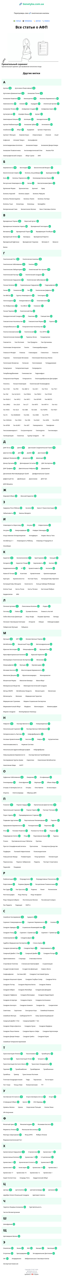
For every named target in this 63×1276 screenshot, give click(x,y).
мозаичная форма (9, 680)
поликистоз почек (38, 830)
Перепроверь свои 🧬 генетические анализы (31, 13)
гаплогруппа (40, 430)
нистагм (29, 739)
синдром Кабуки (9, 990)
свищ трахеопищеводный (44, 1016)
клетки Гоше (7, 589)
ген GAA (34, 410)
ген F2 (5, 415)
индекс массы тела (48, 535)
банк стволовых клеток (48, 209)
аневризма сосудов (30, 109)
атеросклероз (37, 135)
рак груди (8, 889)
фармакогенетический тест (12, 1140)
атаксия (48, 135)
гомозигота (7, 342)
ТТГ (42, 1085)
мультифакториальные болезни (15, 654)
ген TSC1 (54, 389)
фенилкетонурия (27, 1124)
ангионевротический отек (33, 150)
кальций (54, 558)
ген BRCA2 (8, 295)
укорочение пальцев (33, 1107)
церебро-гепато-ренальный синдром (16, 1195)
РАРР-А (28, 905)
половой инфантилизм (22, 851)
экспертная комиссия (11, 1264)
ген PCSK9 (48, 394)
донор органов (10, 463)
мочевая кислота (10, 670)
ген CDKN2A (7, 420)
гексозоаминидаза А (10, 430)
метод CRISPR (8, 691)
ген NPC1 (27, 399)
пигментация (53, 857)
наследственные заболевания (38, 729)
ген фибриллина (10, 305)
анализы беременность (49, 98)
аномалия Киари (32, 145)
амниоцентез (30, 98)
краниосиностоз (19, 579)
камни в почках (10, 573)
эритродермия (23, 1253)
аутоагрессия (9, 114)
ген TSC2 (45, 389)
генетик (33, 264)
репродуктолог (26, 879)
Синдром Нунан (30, 1026)
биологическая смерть (12, 172)
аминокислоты (9, 103)
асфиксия (6, 140)
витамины (8, 231)
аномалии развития (12, 98)
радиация (18, 905)
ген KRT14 (45, 404)
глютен (26, 347)
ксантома (23, 573)
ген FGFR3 (44, 410)
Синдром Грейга (29, 1036)
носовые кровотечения (12, 739)
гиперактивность (26, 300)
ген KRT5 (35, 404)
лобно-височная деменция (12, 617)
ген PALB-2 (7, 399)
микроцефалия (29, 649)
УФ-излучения (8, 1112)
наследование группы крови (13, 760)
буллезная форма (9, 188)
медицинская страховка (11, 701)
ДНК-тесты (8, 447)
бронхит (35, 188)
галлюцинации (8, 436)
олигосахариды (18, 793)
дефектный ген (8, 479)
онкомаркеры (9, 782)
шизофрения (9, 1224)
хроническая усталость (28, 1162)
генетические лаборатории (14, 269)
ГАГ (43, 436)
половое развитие (20, 830)
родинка (34, 889)
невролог (8, 723)
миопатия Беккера (26, 680)
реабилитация (10, 879)
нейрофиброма (39, 750)
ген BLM (37, 420)
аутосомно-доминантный (13, 93)
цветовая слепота (39, 1195)
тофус (28, 1080)
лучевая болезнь (32, 611)
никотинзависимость (10, 744)
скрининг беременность (37, 922)
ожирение (32, 777)
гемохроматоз (38, 425)
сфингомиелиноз (9, 959)
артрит (39, 114)
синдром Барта (30, 948)
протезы (39, 841)
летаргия (32, 622)
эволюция (52, 1248)
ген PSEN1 (38, 394)
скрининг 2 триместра (29, 932)
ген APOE (56, 420)
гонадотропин (45, 337)
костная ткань (33, 579)
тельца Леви (18, 1085)
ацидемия (31, 130)
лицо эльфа (30, 617)
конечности (29, 584)
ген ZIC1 (36, 389)
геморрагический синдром (14, 316)
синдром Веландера (28, 995)
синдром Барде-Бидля (46, 995)
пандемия (17, 867)
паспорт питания (50, 810)
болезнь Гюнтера (44, 199)
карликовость (39, 563)
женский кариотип (28, 496)
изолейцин (7, 546)
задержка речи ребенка (12, 508)
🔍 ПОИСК (46, 21)
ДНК (21, 452)
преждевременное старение (30, 815)
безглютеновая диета (46, 183)
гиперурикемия (51, 363)
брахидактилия (52, 172)
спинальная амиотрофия (30, 964)
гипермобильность (11, 326)
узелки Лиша (49, 1107)
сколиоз (54, 922)
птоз (6, 830)
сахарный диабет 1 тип (31, 1021)
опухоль (6, 793)
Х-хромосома (34, 1152)
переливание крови (41, 836)
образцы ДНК (32, 793)
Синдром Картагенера (50, 1031)
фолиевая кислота (45, 1124)
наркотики (30, 760)
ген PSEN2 (27, 394)
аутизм (7, 88)
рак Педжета (7, 905)
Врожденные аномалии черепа (15, 226)
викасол (56, 242)
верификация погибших (46, 231)
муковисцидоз (38, 665)
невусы (41, 739)
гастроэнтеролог (27, 430)
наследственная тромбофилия (39, 755)
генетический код (27, 311)
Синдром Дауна (27, 937)
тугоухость (43, 1058)
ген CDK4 (18, 420)
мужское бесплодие (11, 649)
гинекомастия (27, 373)
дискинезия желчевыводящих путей (16, 474)
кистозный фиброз (47, 589)
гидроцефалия (51, 285)
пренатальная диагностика (45, 804)
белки (30, 183)
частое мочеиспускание (11, 1212)
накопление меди (9, 765)
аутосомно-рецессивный (25, 88)
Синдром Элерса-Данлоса (12, 1026)
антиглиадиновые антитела (13, 145)
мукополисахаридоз (29, 675)
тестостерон (49, 1080)
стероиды (22, 959)
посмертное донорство (49, 846)
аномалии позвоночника (12, 150)
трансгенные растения (30, 1074)
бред (43, 188)
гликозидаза (33, 353)
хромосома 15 (31, 1157)
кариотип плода (23, 563)
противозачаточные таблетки (22, 841)
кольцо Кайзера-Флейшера (45, 584)
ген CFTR (45, 415)
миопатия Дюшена (11, 675)
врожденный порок (24, 231)
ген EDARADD (16, 415)
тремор (16, 1074)
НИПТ (21, 765)
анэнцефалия (33, 140)
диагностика (9, 452)
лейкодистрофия (53, 622)
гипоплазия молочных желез (42, 358)
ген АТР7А (44, 331)
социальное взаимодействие (33, 927)
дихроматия (45, 468)
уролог (26, 1102)
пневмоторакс (26, 857)
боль (6, 178)
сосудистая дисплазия (11, 969)
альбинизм (8, 129)
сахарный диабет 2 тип (12, 953)
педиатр (37, 862)
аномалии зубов (31, 124)
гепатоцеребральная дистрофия (46, 378)
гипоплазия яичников (21, 358)
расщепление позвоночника (46, 884)
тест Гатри (7, 1085)
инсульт (31, 525)
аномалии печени (11, 109)
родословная (9, 884)
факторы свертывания (12, 1134)
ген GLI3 (16, 410)
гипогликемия (37, 363)
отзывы (29, 788)
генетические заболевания (37, 280)
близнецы (31, 204)
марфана (27, 706)
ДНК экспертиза (48, 463)
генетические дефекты (45, 290)
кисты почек (20, 589)
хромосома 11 (49, 1152)
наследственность (25, 723)
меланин (19, 696)
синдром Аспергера (10, 1000)
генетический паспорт (12, 274)
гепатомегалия (43, 300)
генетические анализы (32, 259)
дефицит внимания (11, 458)
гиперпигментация (22, 368)
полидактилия (34, 825)
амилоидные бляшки (12, 119)
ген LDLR (17, 404)
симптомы (7, 1010)
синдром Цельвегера (12, 948)
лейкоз (19, 611)
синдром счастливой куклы (39, 974)
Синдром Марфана (45, 1026)
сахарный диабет (32, 953)
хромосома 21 (9, 1162)
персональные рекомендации (36, 820)
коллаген (50, 568)
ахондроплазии (43, 119)
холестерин (24, 1167)
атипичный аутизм (51, 103)
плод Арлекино (40, 857)
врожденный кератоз (41, 237)
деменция (41, 458)
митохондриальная (44, 644)
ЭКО (30, 1248)
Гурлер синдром (33, 436)
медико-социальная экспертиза (35, 701)
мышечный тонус (25, 644)
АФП (39, 156)
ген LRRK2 (6, 404)
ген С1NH (6, 389)
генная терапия (10, 311)
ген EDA (26, 415)
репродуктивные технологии (47, 879)
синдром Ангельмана (43, 1000)
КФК (17, 594)
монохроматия (45, 675)
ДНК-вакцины (8, 484)
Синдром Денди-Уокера (11, 1036)
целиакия (53, 1190)
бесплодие (25, 167)
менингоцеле (40, 691)
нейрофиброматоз (35, 734)
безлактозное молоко (28, 209)
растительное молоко (30, 900)
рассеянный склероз (48, 900)
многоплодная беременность (32, 670)
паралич (55, 820)
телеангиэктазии (32, 1085)
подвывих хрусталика (12, 820)
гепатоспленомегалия (12, 331)
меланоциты (7, 696)
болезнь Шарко (24, 194)
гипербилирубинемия (11, 373)
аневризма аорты (48, 109)
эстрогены (8, 1253)
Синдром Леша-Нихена (11, 1031)
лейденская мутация (10, 627)
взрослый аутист (31, 221)
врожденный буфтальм (11, 242)
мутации (24, 665)
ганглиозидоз (53, 430)
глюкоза (22, 353)
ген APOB (6, 425)
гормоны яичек (31, 337)
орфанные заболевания (13, 777)
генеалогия (18, 290)
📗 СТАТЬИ (17, 21)
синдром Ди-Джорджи (43, 990)
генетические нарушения (13, 280)
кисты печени (33, 589)
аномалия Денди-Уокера (49, 145)
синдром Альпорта (10, 1005)
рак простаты (22, 889)
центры (7, 1190)
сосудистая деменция (30, 969)
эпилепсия (8, 1248)
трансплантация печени (13, 1053)
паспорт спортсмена (50, 862)
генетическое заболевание (14, 264)
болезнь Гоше (8, 204)
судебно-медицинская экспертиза (16, 943)
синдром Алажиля (26, 1005)
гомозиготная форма (37, 321)
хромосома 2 (53, 1167)
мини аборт (40, 680)
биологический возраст (43, 167)
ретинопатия (52, 889)
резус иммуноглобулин (11, 900)
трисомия (8, 1058)
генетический (30, 331)
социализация (48, 964)
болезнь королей (9, 194)
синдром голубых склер (34, 979)
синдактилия (53, 1005)
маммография (52, 706)
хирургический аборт (40, 1178)
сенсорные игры (31, 1010)
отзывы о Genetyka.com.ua (13, 788)
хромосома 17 (8, 1173)
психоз (5, 841)
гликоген (55, 353)
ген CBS (27, 420)
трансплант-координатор (42, 1064)
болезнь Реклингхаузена (11, 199)
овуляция (39, 782)
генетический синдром (34, 274)
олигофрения (25, 782)
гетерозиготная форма (11, 378)
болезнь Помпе (29, 199)
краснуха (6, 579)
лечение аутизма (11, 606)
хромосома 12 (35, 1173)
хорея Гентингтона (10, 1178)
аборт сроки (30, 156)
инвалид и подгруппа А (44, 541)
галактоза (20, 436)
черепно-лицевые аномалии (14, 1207)
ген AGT (27, 425)
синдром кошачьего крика (12, 979)
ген (29, 290)
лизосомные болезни (31, 606)
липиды (56, 617)
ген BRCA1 (25, 305)
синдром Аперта (26, 1000)
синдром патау (10, 932)
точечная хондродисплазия (13, 1080)
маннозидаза (39, 706)
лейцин (41, 622)
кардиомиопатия (10, 568)
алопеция (29, 119)
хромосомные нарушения (14, 1152)
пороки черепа (33, 810)
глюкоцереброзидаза (40, 347)
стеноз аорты (39, 943)
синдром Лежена (45, 984)
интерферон (33, 535)
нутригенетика (53, 739)
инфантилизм (44, 525)
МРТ (19, 639)
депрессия (28, 458)
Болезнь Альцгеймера (34, 172)
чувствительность (35, 1207)
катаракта (8, 563)
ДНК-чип (44, 479)
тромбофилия (35, 1069)
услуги (52, 1096)
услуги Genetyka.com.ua (36, 1096)
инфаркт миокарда (41, 530)
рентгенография (9, 895)
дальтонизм (33, 479)
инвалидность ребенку (25, 541)
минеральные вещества (11, 686)
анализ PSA (50, 150)
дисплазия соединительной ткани (41, 447)
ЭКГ (6, 1258)
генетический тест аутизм (39, 269)
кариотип (8, 558)
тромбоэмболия (21, 1069)
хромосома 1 (48, 1173)
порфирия (7, 851)
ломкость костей (47, 611)
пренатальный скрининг (13, 810)
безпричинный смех (10, 209)
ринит (42, 889)
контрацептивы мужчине (50, 579)
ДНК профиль (9, 468)
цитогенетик (21, 1190)
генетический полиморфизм (40, 384)
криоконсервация (50, 573)
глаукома (6, 358)
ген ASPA (46, 420)
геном (6, 290)
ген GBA (25, 410)
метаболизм (9, 644)
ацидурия (35, 103)
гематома (32, 316)
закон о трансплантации (47, 508)
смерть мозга (46, 969)
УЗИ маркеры (39, 1102)
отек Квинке (39, 788)
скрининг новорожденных (13, 922)
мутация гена (46, 649)
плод (27, 836)
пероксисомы (8, 862)
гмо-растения (19, 342)
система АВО (21, 974)
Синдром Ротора (50, 953)
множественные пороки (35, 639)
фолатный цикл (10, 1124)
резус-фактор (22, 895)
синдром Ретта (51, 979)
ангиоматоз (47, 124)
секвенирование (10, 937)
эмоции (40, 1248)
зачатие (29, 508)
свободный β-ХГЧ (26, 1016)
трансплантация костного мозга (15, 1064)
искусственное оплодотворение (14, 535)
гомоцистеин (46, 316)
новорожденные (43, 723)
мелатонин (52, 691)
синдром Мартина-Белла (27, 984)
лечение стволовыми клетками (14, 622)
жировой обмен (10, 496)
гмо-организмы (46, 342)
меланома (41, 659)
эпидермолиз (17, 1259)
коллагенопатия (24, 558)
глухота (53, 321)
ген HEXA (6, 410)
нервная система (27, 744)
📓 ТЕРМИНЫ (27, 21)
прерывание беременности (14, 825)
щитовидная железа (11, 1236)
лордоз (47, 606)
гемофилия (50, 425)
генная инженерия (19, 384)
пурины (56, 836)
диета (21, 447)
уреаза (20, 1107)
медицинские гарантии (33, 696)
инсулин (7, 530)
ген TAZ (6, 394)
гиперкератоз (37, 368)
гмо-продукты (33, 342)
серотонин (18, 1010)
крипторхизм (40, 558)
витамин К (45, 242)
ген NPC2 (17, 399)
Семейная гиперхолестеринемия (14, 1042)
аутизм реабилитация (12, 124)
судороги (32, 917)
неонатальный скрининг (13, 729)
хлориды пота (25, 1178)
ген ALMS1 (17, 425)
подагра (54, 830)
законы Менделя (25, 513)
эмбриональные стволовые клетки (37, 1259)
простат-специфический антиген (14, 846)
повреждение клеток (12, 836)
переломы (49, 825)
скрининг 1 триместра (50, 932)
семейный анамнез (47, 1010)
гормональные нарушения (31, 285)
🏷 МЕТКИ (37, 21)
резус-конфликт (36, 895)
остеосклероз (52, 788)
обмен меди (53, 782)
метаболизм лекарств (24, 691)
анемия (24, 103)
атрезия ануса (24, 135)
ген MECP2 (48, 399)
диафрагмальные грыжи (41, 474)
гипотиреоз (43, 295)
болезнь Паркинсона (21, 178)
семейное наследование (13, 917)
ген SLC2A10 (16, 394)
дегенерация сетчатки (29, 463)
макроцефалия (10, 665)
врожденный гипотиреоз (41, 226)
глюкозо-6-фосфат (9, 353)
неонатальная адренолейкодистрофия (16, 750)
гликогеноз (45, 353)
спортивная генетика (10, 964)
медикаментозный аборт (12, 706)
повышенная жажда (10, 857)
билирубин (42, 204)
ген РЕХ (16, 389)
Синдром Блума (43, 1036)
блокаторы (20, 204)
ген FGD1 (54, 410)
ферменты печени (11, 1129)
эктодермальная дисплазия (44, 1253)
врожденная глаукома (31, 242)
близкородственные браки (43, 178)
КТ (23, 568)
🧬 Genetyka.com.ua (31, 4)
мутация (8, 639)
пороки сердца (23, 804)
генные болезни (10, 285)
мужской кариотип (39, 654)
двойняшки (21, 479)
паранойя (6, 867)
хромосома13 (9, 1167)
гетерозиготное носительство (34, 326)
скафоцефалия (8, 974)
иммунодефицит (22, 530)
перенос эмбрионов (23, 862)
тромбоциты (47, 1053)
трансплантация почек (25, 1058)
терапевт (7, 1069)
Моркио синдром (9, 712)
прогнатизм (34, 846)
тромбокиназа (48, 1069)
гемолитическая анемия (13, 337)
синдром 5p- (40, 1005)
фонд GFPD (29, 1135)
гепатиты (6, 384)
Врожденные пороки (12, 221)
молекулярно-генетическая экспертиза (18, 659)
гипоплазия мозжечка (11, 363)
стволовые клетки (35, 959)
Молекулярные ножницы (28, 712)
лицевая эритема (43, 617)
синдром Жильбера (25, 990)
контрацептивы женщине (12, 584)
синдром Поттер (9, 984)
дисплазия (43, 452)
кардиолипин (8, 594)
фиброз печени (41, 1135)
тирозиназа (37, 1080)
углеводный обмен (11, 1102)
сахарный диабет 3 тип (11, 1021)
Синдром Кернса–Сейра (31, 1031)
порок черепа (9, 815)
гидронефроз (40, 373)
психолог (8, 804)
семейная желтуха (10, 1016)
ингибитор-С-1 (8, 541)
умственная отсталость (13, 1096)
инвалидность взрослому (13, 525)
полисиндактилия (40, 851)
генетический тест (11, 259)
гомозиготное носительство (14, 321)
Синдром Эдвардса (11, 927)
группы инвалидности (25, 295)
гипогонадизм (9, 300)
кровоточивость (36, 568)
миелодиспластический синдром (35, 686)
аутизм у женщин (9, 135)
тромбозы (7, 1074)
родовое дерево (25, 884)
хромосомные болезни (12, 1157)
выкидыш (26, 237)
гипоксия (25, 363)
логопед (7, 611)
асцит (57, 135)
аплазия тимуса (19, 140)
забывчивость (9, 513)
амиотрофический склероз (12, 156)
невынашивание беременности (14, 755)
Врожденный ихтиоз (11, 236)
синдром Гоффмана (10, 995)
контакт (53, 563)
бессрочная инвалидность (13, 183)
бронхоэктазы (24, 188)
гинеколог (39, 305)
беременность (10, 167)
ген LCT (26, 404)
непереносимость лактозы (14, 734)
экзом (20, 1248)
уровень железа (9, 1107)
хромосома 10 (39, 1167)
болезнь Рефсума (39, 194)
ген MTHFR (38, 399)
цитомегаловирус (37, 1190)
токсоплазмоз (32, 1053)
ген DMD (36, 415)
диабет (31, 452)
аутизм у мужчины (44, 130)
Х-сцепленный (47, 1157)
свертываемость (47, 948)
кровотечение (35, 573)
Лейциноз (24, 627)
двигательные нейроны (28, 468)
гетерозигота (27, 378)
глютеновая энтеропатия (12, 347)
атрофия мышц (25, 114)
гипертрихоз (7, 368)
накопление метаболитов (47, 760)
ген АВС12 (25, 389)
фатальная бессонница (31, 1129)
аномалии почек (35, 93)
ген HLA (55, 404)
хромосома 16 (22, 1173)
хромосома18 (47, 1162)
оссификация (46, 777)
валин (5, 247)
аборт (20, 129)
